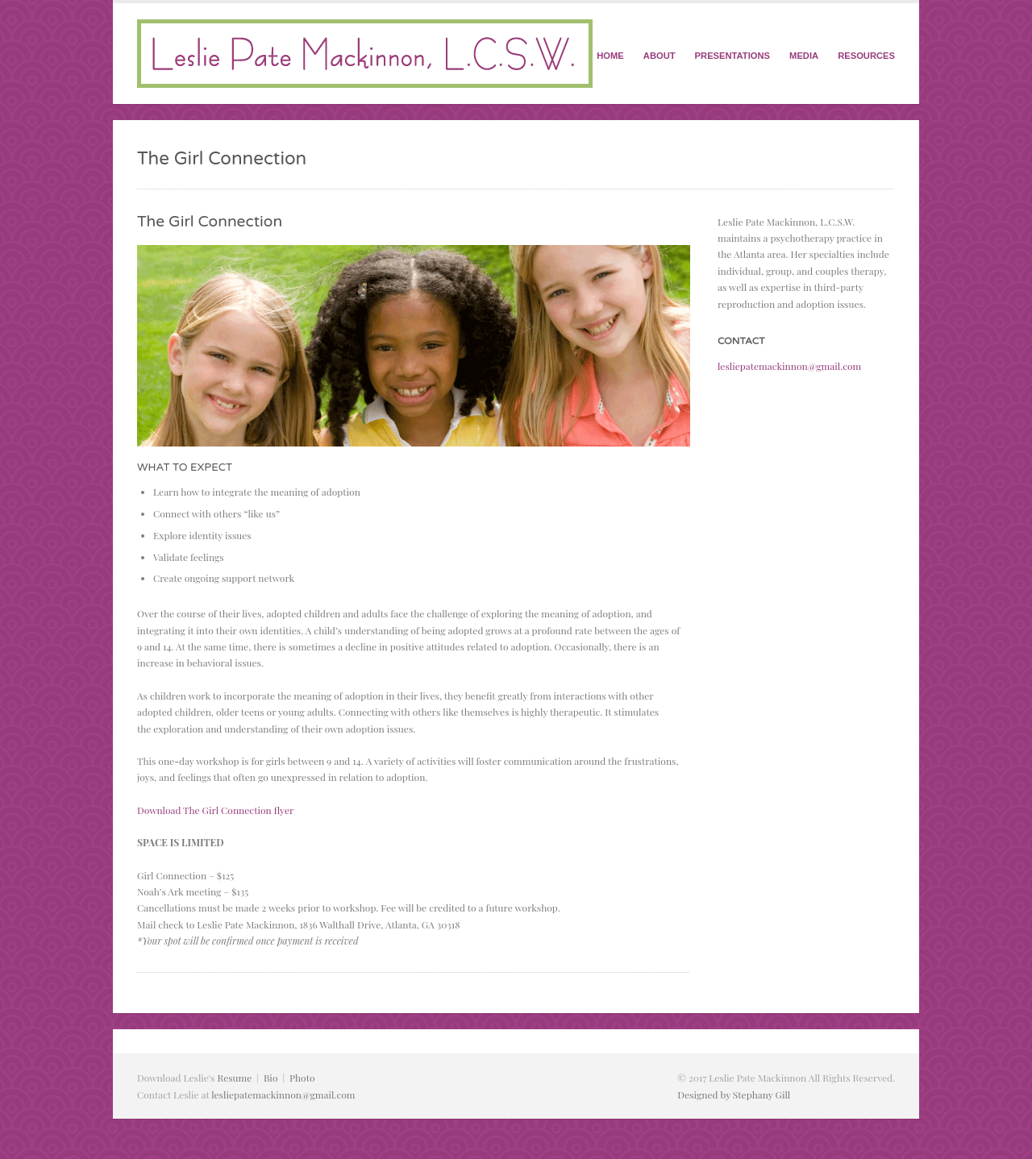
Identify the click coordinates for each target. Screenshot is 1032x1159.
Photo (301, 1077)
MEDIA (803, 55)
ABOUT (659, 55)
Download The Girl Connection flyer (215, 810)
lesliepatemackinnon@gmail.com (789, 365)
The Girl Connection (209, 221)
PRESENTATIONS (732, 55)
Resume (234, 1077)
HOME (610, 55)
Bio (271, 1077)
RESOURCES (866, 56)
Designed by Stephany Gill (733, 1094)
